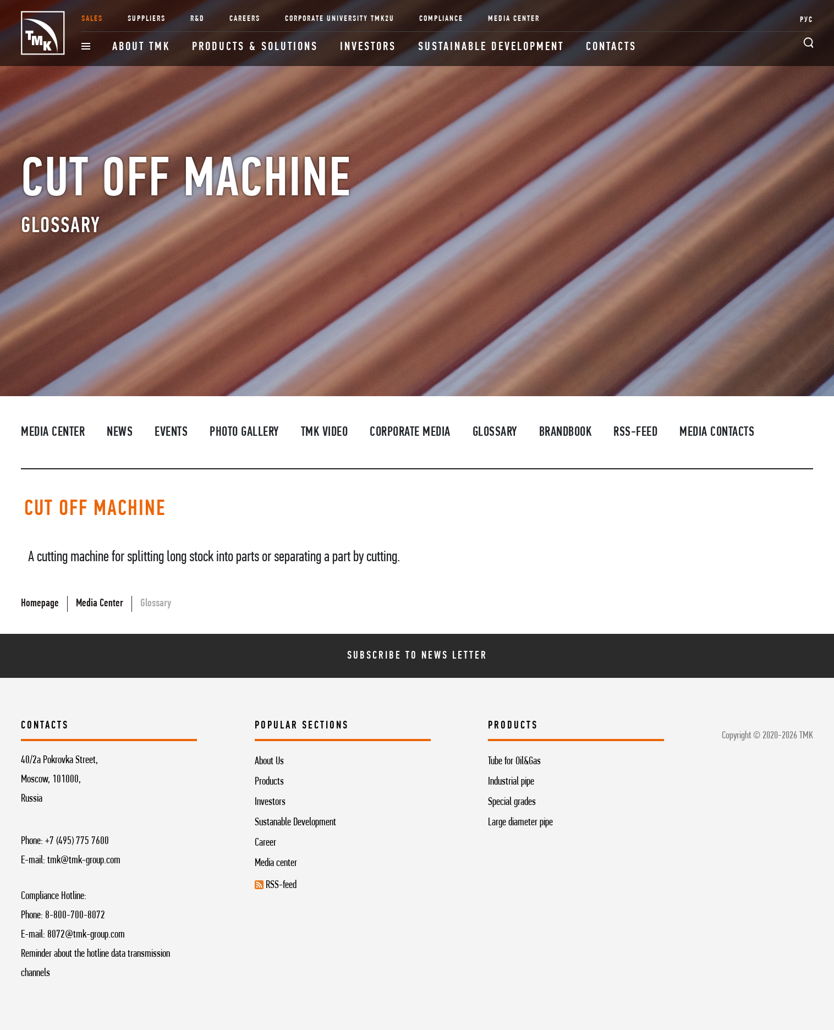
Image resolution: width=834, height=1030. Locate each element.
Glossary (495, 432)
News (120, 432)
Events (171, 432)
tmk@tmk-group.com (83, 860)
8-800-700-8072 (75, 915)
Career (265, 842)
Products (269, 781)
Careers (244, 19)
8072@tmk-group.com (86, 934)
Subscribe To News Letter (417, 655)
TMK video (324, 432)
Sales (92, 19)
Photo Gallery (244, 432)
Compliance (441, 19)
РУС (806, 20)
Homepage (40, 603)
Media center (276, 863)
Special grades (512, 802)
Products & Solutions (255, 47)
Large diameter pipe (520, 822)
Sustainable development (491, 47)
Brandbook (565, 432)
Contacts (611, 47)
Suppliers (147, 19)
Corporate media (410, 432)
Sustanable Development (295, 822)
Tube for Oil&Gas (514, 761)
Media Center (514, 19)
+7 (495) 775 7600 (77, 841)
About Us (269, 761)
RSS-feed (635, 432)
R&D (197, 19)
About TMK (141, 47)
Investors (368, 47)
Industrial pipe (511, 781)
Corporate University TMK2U (339, 19)
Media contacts (716, 432)
